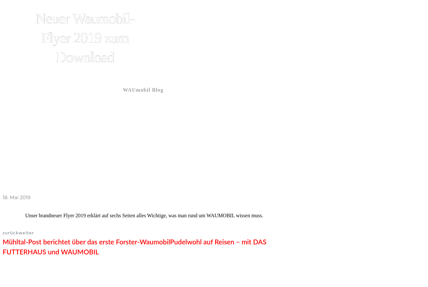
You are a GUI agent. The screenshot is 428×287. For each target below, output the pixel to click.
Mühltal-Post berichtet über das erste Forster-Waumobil (86, 242)
